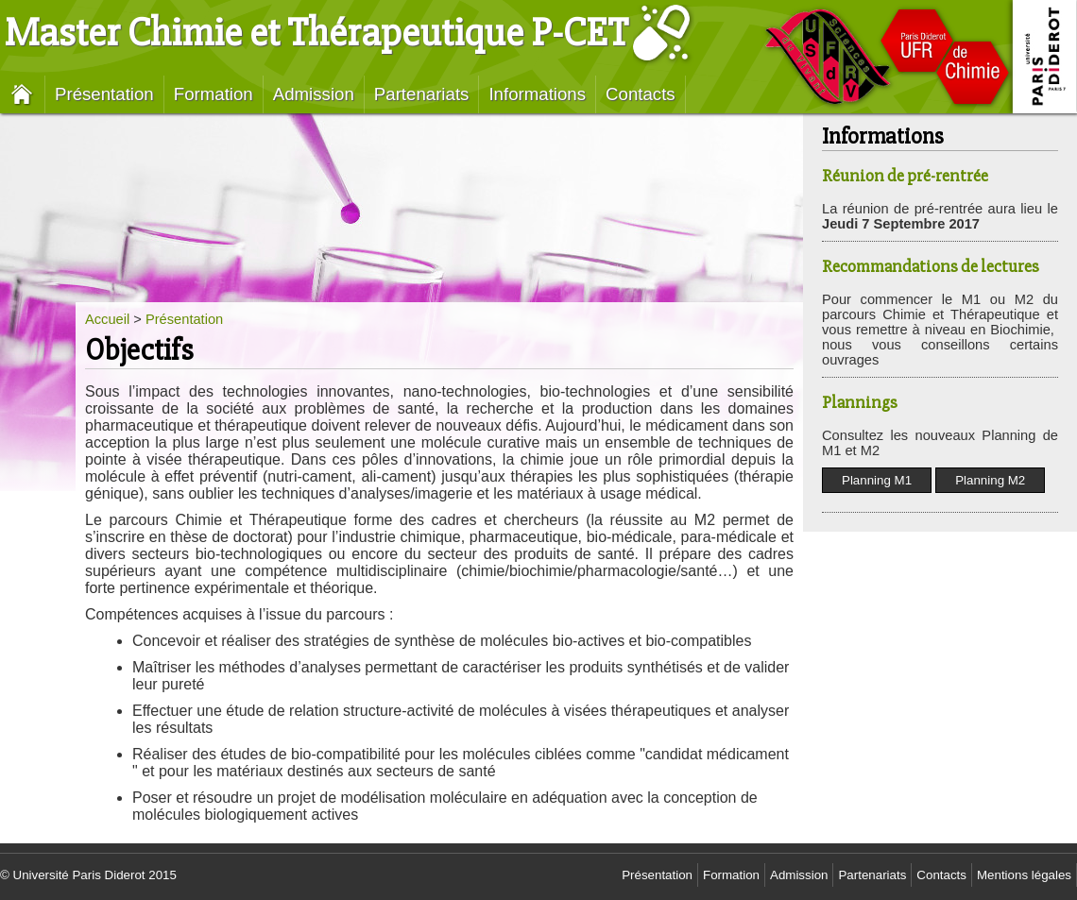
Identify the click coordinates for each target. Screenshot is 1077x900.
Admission (313, 94)
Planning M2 (990, 480)
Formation (213, 94)
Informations (537, 94)
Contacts (640, 94)
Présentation (104, 94)
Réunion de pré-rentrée (905, 176)
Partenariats (422, 94)
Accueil (107, 319)
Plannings (860, 403)
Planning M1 (877, 480)
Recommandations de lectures (930, 267)
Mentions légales (1024, 875)
